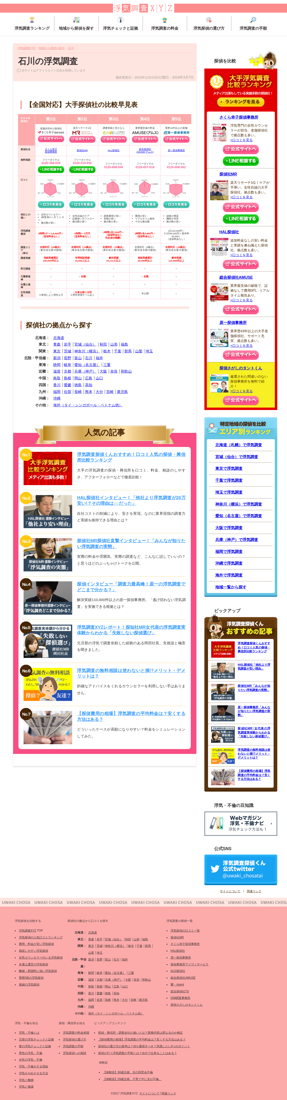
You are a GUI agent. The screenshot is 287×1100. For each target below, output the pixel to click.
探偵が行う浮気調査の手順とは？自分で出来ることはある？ (137, 1053)
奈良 (114, 371)
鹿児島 (122, 392)
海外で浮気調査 (229, 575)
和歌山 (126, 371)
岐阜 (67, 365)
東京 (57, 351)
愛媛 (67, 385)
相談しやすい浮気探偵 (33, 950)
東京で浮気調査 (229, 468)
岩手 (67, 344)
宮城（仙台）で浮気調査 (236, 457)
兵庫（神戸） (85, 371)
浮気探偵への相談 (74, 1053)
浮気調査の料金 (164, 23)
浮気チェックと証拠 (120, 23)
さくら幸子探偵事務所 (51, 150)
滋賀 (57, 371)
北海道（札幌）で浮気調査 (238, 445)
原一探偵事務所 (176, 150)
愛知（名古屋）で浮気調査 (238, 516)
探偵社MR (82, 150)
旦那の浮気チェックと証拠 (36, 1039)
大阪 (103, 371)
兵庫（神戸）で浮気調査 (236, 540)
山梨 (138, 351)
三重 (107, 365)
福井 (99, 358)
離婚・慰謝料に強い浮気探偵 (38, 971)
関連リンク (254, 891)
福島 (124, 344)
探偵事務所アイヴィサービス (190, 964)
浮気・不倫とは (29, 1032)
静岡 (57, 365)
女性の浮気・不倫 (30, 1059)
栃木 (107, 351)
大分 (99, 392)
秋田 (103, 344)
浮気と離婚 (26, 1080)
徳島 (78, 385)
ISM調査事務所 (180, 998)
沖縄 (57, 398)
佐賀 (67, 392)
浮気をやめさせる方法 (33, 1073)
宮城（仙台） (85, 344)
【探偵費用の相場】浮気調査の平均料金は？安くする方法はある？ (142, 1039)
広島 (88, 378)
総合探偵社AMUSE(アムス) (145, 150)
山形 (114, 344)
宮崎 (109, 392)
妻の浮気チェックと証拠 (35, 1046)
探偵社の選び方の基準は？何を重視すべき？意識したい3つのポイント (144, 1046)
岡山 (78, 378)
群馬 (128, 351)
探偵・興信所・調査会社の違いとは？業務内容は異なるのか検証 (140, 1032)
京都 (67, 371)
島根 (67, 378)
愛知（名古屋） (87, 365)
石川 (88, 358)
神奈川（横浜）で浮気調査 (238, 504)
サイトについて (230, 891)
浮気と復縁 (26, 1086)
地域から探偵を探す (76, 23)
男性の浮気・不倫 (30, 1053)
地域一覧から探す (230, 587)
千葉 (117, 351)
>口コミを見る (241, 140)
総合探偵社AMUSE (236, 277)
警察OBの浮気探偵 (31, 977)
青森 (57, 344)
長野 (67, 358)
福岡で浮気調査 (229, 552)
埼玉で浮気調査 (229, 492)
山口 (99, 378)
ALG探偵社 (178, 971)
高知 (88, 385)
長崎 (78, 392)
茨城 (67, 351)
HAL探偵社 (114, 150)
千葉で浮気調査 (229, 480)
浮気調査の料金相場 (76, 1032)
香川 (57, 385)
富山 (78, 358)
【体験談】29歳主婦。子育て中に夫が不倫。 (132, 1079)
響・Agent (177, 984)
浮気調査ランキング (32, 23)
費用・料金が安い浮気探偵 (36, 944)
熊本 (88, 392)
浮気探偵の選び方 (209, 23)
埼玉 (149, 351)
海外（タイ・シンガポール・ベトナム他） (87, 405)
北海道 (58, 338)
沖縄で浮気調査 (229, 563)
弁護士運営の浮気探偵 (33, 964)
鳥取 (57, 378)
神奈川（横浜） (87, 351)
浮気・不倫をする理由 (33, 1066)
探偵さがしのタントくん (240, 368)
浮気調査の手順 (253, 23)
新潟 (57, 358)
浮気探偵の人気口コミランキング (41, 937)
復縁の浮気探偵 (29, 984)
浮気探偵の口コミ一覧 (185, 930)
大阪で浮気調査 (229, 528)
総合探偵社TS (180, 991)
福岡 (57, 392)
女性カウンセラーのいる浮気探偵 (41, 957)
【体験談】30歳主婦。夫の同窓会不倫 (128, 1072)
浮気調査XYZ (27, 930)
